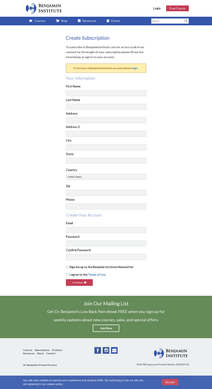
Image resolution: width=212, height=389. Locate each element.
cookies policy (54, 384)
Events (113, 21)
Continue (79, 282)
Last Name (73, 100)
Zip (68, 186)
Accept (170, 382)
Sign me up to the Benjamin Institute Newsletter (99, 267)
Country (71, 170)
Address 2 (73, 127)
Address (72, 113)
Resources (87, 21)
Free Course (177, 8)
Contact (50, 353)
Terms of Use (97, 274)
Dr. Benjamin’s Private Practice (40, 364)
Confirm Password (78, 250)
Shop (61, 21)
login (135, 68)
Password (73, 236)
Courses (37, 21)
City (69, 140)
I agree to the (86, 274)
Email (69, 223)
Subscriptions (42, 350)
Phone (70, 199)
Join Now (106, 328)
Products (57, 350)
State (70, 154)
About (40, 353)
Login (157, 8)
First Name (73, 86)
